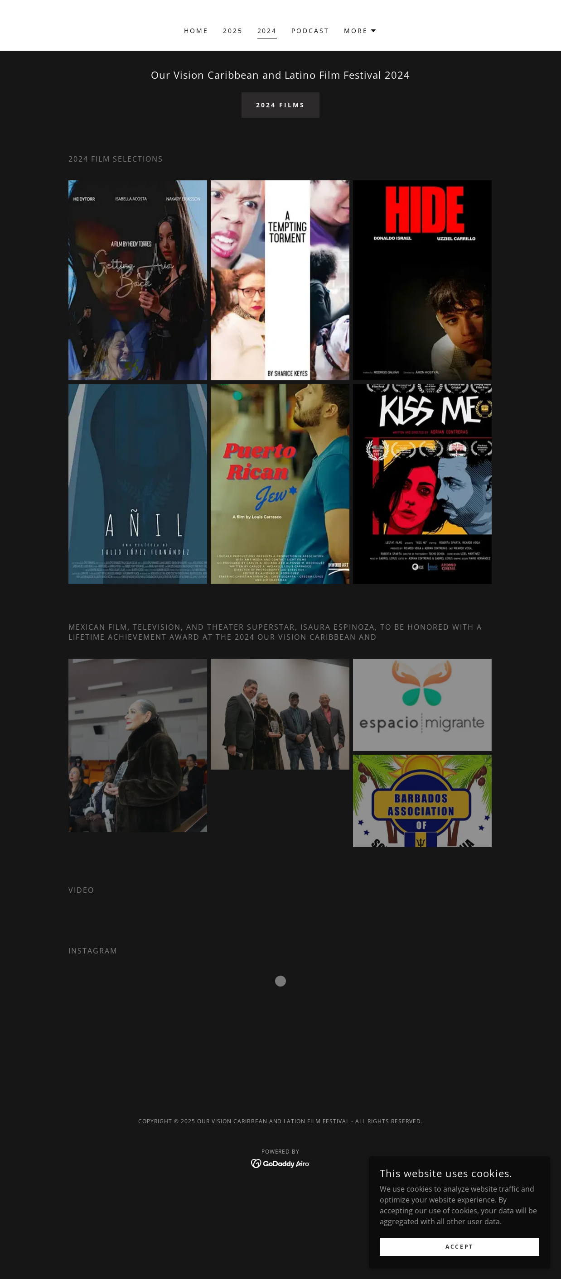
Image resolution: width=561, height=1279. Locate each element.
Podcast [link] (310, 30)
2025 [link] (233, 30)
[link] (280, 1163)
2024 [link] (267, 30)
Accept (459, 1246)
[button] (360, 30)
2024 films (280, 105)
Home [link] (196, 30)
